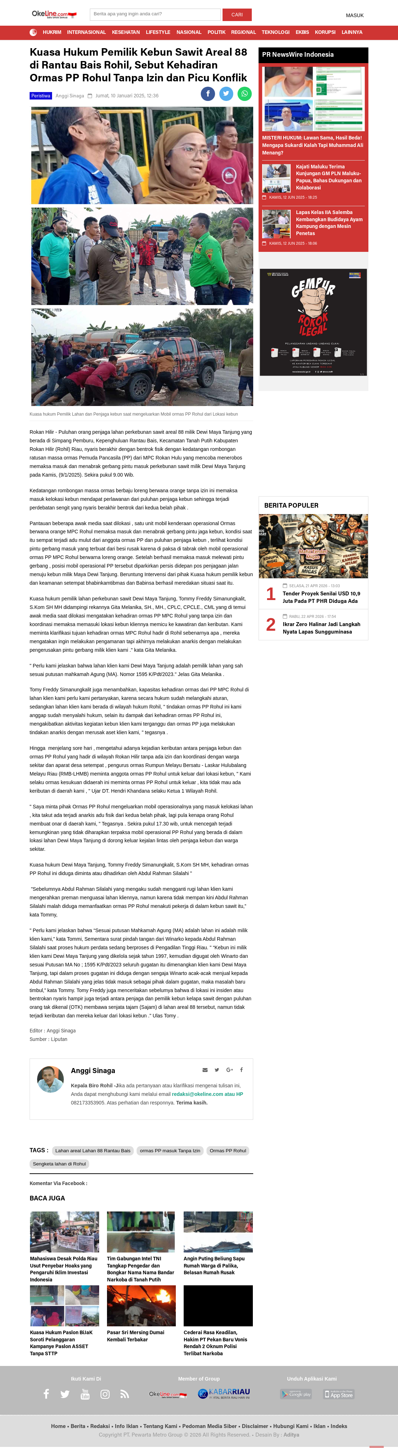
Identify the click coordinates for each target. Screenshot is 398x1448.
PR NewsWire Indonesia (298, 55)
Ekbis (302, 32)
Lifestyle (158, 32)
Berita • (80, 1428)
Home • (61, 1428)
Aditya (291, 1436)
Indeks (339, 1428)
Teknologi (276, 32)
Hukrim (52, 32)
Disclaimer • (257, 1428)
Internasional (86, 32)
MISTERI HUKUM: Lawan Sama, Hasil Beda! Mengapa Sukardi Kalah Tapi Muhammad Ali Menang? (312, 146)
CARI (237, 15)
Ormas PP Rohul (52, 1164)
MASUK (355, 15)
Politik (216, 32)
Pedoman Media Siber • (212, 1428)
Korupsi (325, 32)
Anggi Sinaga (71, 96)
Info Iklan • (129, 1428)
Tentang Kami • (162, 1428)
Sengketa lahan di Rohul (109, 1164)
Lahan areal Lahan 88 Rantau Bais (94, 1150)
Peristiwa (41, 96)
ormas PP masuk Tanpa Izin (175, 1150)
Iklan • (322, 1428)
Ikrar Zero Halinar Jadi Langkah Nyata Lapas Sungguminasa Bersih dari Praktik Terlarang (319, 631)
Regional (243, 32)
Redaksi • (102, 1428)
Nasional (189, 32)
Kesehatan (126, 32)
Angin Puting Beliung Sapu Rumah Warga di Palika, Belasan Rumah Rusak (214, 1267)
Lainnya (352, 32)
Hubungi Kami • (293, 1428)
